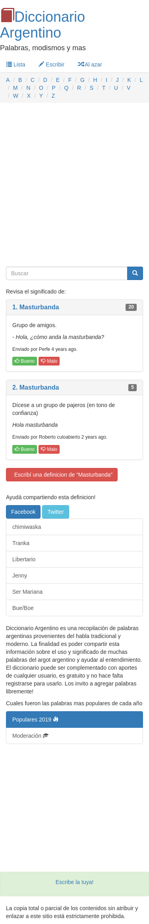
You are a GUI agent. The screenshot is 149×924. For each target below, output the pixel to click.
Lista (15, 64)
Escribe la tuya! (75, 882)
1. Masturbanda (35, 307)
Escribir (51, 64)
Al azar (90, 64)
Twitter (55, 512)
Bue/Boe (23, 608)
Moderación (30, 736)
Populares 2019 (35, 719)
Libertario (23, 559)
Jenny (19, 575)
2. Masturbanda (35, 387)
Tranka (20, 543)
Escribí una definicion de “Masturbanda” (61, 474)
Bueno (25, 361)
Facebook (23, 512)
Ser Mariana (27, 592)
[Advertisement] (74, 185)
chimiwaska (26, 527)
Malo (49, 361)
